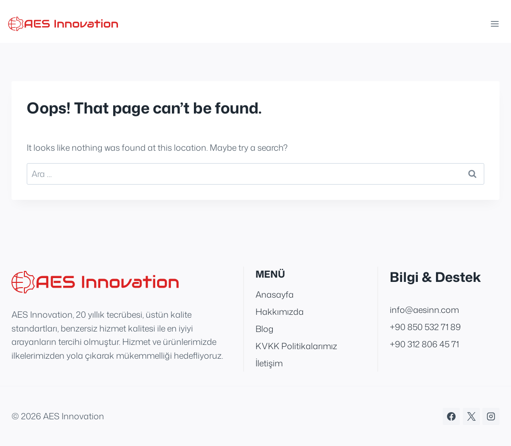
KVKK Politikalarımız (296, 346)
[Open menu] (492, 23)
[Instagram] (491, 416)
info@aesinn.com (424, 309)
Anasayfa (275, 294)
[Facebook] (451, 416)
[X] (471, 416)
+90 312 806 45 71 (424, 344)
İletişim (269, 363)
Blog (265, 328)
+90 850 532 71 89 (425, 327)
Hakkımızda (280, 311)
